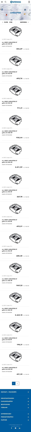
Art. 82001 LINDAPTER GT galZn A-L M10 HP (9, 191)
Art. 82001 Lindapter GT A (7, 39)
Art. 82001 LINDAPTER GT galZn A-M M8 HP (9, 338)
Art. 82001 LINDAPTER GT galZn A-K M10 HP (9, 43)
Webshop (7, 6)
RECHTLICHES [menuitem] (5, 404)
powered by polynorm (15, 426)
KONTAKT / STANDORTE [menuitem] (8, 392)
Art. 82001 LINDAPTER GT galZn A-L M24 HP (9, 309)
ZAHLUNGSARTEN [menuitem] (7, 401)
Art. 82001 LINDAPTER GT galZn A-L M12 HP (9, 220)
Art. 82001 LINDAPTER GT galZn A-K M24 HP (9, 161)
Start (2, 6)
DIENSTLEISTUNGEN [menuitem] (7, 398)
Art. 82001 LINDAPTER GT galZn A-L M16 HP (9, 250)
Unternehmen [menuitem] (6, 414)
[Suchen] (5, 2)
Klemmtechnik (25, 6)
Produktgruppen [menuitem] (7, 417)
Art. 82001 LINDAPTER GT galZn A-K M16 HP (9, 102)
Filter (7, 22)
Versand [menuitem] (4, 407)
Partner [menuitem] (4, 420)
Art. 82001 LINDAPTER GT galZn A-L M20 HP (9, 279)
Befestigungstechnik (16, 6)
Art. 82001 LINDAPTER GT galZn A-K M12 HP (9, 72)
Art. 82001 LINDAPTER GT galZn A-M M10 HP (9, 368)
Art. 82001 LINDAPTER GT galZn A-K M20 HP (9, 131)
